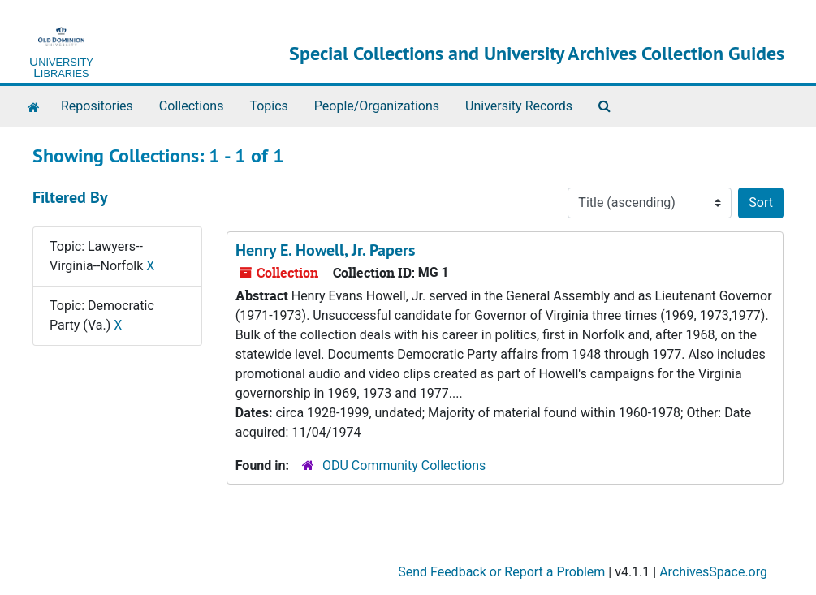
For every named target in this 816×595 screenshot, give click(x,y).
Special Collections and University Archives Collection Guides (536, 53)
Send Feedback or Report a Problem (501, 572)
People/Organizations (376, 106)
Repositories (97, 106)
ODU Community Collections (404, 465)
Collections (191, 106)
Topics (268, 106)
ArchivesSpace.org (713, 572)
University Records (518, 106)
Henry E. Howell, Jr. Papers (325, 250)
